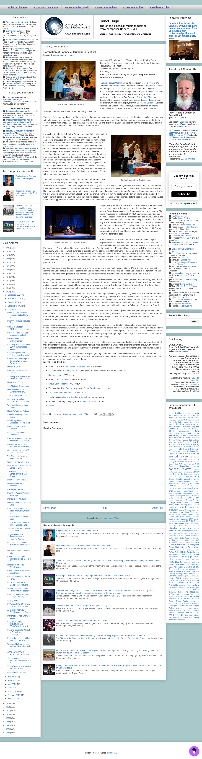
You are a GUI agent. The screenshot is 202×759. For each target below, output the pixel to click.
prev (197, 559)
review (171, 567)
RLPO (191, 567)
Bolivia (183, 433)
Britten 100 (189, 438)
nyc (193, 540)
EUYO (171, 488)
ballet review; (194, 422)
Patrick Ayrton (186, 284)
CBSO (193, 453)
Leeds (184, 515)
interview (173, 510)
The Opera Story (181, 596)
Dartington (178, 477)
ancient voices (193, 418)
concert (196, 466)
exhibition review (179, 488)
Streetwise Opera (193, 588)
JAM (170, 512)
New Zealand (188, 533)
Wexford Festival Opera (188, 612)
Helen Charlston (191, 227)
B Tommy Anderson (71, 370)
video (189, 605)
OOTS (191, 542)
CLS (176, 464)
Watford (189, 608)
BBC (179, 429)
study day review (176, 590)
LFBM (193, 517)
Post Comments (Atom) (109, 518)
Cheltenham (182, 459)
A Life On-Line (175, 413)
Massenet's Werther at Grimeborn (16, 433)
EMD (179, 483)
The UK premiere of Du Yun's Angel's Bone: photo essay (81, 605)
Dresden (172, 479)
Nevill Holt (195, 531)
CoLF (197, 464)
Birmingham (174, 433)
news (196, 533)
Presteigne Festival (15, 489)
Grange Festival (192, 500)
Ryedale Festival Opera (110, 83)
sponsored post (184, 585)
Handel (182, 507)
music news (185, 528)
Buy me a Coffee (188, 159)
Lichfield (172, 519)
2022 (8, 262)
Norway (187, 540)
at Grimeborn (76, 397)
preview (174, 561)
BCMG (171, 431)
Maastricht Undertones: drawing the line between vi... (19, 545)
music (192, 526)
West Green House (191, 610)
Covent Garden (180, 474)
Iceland (191, 507)
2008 (8, 722)
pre (193, 559)
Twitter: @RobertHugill (77, 7)
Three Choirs (175, 601)
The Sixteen (194, 596)
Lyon (197, 521)
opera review (67, 55)
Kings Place (189, 512)
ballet (175, 422)
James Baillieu (184, 218)
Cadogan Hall (193, 451)
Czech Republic (193, 474)
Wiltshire (196, 615)
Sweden (196, 590)
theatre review (193, 599)
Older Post (157, 507)
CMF (181, 464)
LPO (188, 521)
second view (194, 576)
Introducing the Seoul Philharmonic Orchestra (18, 354)
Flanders (178, 493)
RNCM (196, 567)
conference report (175, 472)
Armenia (180, 420)
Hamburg (172, 507)
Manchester (179, 523)
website (196, 608)
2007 (8, 725)
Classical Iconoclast (195, 379)
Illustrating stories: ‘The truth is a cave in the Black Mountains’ (84, 546)
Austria (191, 420)
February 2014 (14, 695)
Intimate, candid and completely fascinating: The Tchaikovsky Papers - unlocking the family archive (100, 635)
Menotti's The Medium (16, 499)
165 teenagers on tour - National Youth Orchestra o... (19, 660)
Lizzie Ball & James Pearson (183, 262)
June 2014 (12, 680)
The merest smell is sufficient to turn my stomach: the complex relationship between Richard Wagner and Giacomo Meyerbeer (25, 211)
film (186, 491)
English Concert (192, 483)
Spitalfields (173, 585)
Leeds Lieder (193, 515)
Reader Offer (174, 565)
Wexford (172, 612)
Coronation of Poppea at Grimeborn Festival (17, 334)
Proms (183, 562)
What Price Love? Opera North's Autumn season (18, 589)
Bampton (172, 424)
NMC (182, 536)
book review (193, 433)
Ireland (181, 510)
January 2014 (14, 699)
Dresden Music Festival (186, 479)
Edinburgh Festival (191, 481)
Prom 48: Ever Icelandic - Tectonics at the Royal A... (17, 315)
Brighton (179, 435)
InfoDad (196, 391)
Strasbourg (181, 588)
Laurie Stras (176, 293)
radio (188, 562)
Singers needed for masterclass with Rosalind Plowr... (15, 536)
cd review (181, 456)
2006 (8, 729)
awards (196, 420)
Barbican (180, 424)
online (186, 542)
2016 (8, 284)
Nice (178, 536)
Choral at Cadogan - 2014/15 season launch (18, 328)
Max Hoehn (183, 231)
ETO (191, 486)
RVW (197, 569)
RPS (188, 569)
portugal (178, 559)
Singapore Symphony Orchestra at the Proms (18, 400)
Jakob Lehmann (187, 299)
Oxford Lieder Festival (184, 552)
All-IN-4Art (182, 418)
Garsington (180, 496)
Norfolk (196, 535)
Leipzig (171, 517)
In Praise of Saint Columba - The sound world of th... (19, 605)
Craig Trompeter (178, 253)
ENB (183, 483)
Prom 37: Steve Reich (16, 480)
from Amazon (183, 352)
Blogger (112, 753)
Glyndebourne (193, 498)
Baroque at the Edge (191, 424)
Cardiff (187, 453)
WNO (191, 617)
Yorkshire (181, 620)
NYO (197, 540)
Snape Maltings (175, 580)
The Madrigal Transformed (18, 386)
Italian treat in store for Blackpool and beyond (17, 583)
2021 (8, 266)
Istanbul (188, 510)
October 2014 (14, 302)
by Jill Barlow (186, 447)
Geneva (188, 496)
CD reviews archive (133, 7)
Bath (170, 426)
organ (193, 550)
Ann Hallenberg (190, 280)
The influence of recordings (61, 392)
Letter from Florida (182, 517)
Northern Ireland (176, 540)
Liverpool (184, 519)
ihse (198, 507)
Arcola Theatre (155, 86)
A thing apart (12, 600)
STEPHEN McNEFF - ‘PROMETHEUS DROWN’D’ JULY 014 (17, 624)
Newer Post (49, 507)
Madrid (171, 523)
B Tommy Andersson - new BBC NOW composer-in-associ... (18, 346)
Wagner (196, 606)
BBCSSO (195, 429)
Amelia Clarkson (187, 266)
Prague (186, 559)
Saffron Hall (180, 571)
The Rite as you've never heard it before (17, 457)
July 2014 (12, 677)
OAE (175, 542)
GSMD (171, 504)
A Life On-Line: (188, 413)
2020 (8, 270)
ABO (170, 415)
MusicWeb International (189, 384)
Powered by (184, 203)
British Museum (194, 435)
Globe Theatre (176, 498)
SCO (197, 574)
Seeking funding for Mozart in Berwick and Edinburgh (18, 632)
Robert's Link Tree (17, 7)
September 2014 (15, 306)
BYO (178, 451)
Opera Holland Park (177, 544)
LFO (197, 517)
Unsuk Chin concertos (58, 384)
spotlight (195, 585)
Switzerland (173, 592)
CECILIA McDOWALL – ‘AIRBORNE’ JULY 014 (18, 653)
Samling (179, 574)
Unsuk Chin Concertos (16, 382)
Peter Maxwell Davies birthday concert (16, 340)
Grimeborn (55, 55)
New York (180, 533)
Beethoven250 (184, 431)
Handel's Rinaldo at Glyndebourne (15, 566)
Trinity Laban (189, 601)
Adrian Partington (188, 220)
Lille (177, 519)
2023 (8, 259)
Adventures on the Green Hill (186, 415)
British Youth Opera (176, 438)
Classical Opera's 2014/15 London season (18, 451)
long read (181, 521)
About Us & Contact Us (46, 7)
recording (195, 565)
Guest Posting (181, 504)
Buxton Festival (189, 442)
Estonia (186, 486)
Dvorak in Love (55, 375)
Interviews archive (159, 7)
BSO (190, 440)
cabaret (183, 451)
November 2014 (15, 298)
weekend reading (175, 610)
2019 (8, 273)
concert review (180, 469)
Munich (196, 523)
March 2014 (13, 691)
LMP (191, 519)
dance (171, 477)
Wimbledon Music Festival (178, 617)
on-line (181, 542)
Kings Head (178, 512)
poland (171, 559)
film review (192, 491)
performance (194, 554)
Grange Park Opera (178, 502)
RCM (197, 562)
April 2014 (12, 688)
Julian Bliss (186, 304)
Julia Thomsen (186, 236)
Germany (195, 496)
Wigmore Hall (176, 615)
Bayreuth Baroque (182, 426)
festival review (180, 491)
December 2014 (15, 295)
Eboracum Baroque (146, 103)
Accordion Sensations (16, 672)
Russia (192, 569)
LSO (193, 521)
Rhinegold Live (179, 567)
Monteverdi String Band (84, 388)
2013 (8, 703)
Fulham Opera (193, 493)
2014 (8, 292)
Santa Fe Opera (189, 574)
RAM (193, 562)
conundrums (187, 472)
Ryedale (172, 571)
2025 (8, 251)
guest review (193, 504)
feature (189, 488)
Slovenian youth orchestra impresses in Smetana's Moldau (82, 620)
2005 (8, 733)
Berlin (196, 431)
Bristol (185, 435)
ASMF (185, 420)
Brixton (178, 440)
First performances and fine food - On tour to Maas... (18, 639)
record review (185, 565)
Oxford (171, 552)
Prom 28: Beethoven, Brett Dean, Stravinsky (18, 595)
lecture (178, 515)
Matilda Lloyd (186, 306)
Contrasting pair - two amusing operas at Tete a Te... (19, 559)
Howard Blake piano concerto (15, 484)
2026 (8, 248)
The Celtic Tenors (178, 216)
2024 (8, 255)
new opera (172, 533)
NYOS (171, 542)
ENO (171, 486)
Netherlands (186, 531)
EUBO (196, 486)
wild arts (188, 615)
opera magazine (192, 544)
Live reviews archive (106, 7)
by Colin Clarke (189, 444)
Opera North (174, 547)
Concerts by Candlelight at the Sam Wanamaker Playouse (18, 361)
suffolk (188, 590)
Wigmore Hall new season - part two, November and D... (18, 646)
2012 (8, 707)
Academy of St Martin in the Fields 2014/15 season (18, 377)
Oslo (197, 550)
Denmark (188, 477)
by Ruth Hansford (183, 449)
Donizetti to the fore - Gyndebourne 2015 (16, 391)
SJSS (178, 578)
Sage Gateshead (192, 571)
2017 (8, 281)
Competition (184, 466)
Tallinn (180, 592)
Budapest (196, 440)
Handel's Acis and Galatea (18, 411)
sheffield (172, 578)
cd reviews (194, 457)
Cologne (172, 466)
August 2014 (13, 310)
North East (173, 538)
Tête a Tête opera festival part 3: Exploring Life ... (18, 523)
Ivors (197, 510)
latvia (197, 512)
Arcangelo (172, 420)
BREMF (172, 435)
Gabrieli (171, 496)
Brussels (184, 440)
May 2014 (12, 684)
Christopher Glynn (145, 97)
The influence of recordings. (19, 396)
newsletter (172, 536)
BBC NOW (186, 429)
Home (51, 406)
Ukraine (186, 603)
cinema (179, 461)
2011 (8, 711)
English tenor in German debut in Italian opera (77, 530)
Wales (171, 608)
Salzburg (172, 574)
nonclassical (189, 536)
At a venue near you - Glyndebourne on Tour (17, 611)
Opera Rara (186, 547)
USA (191, 603)
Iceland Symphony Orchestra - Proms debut (18, 422)
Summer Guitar (86, 401)
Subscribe (184, 194)
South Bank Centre (189, 582)
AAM (197, 413)
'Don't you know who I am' (18, 462)
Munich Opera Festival (176, 526)
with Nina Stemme (77, 366)
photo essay (184, 557)
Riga (187, 567)
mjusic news (189, 523)
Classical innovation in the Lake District (18, 572)
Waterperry (180, 608)
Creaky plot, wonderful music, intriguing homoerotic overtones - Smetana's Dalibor (93, 575)
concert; (196, 469)
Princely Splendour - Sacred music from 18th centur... (19, 439)
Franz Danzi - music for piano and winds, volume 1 (18, 510)
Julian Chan (183, 258)
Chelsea (172, 459)
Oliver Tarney (185, 238)
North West (184, 538)
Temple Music (189, 592)
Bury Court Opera (175, 442)
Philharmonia (174, 557)
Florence (185, 493)
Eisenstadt (172, 483)
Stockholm (172, 588)
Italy (193, 510)
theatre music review (177, 599)
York (175, 620)
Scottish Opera (183, 576)
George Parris (186, 260)
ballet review (183, 422)
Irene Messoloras (188, 225)
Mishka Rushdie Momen (187, 286)
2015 (8, 288)
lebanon (171, 515)
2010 (8, 714)
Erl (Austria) (178, 486)
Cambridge (173, 453)
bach (170, 422)
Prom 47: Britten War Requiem (16, 428)
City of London (187, 461)
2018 (8, 277)
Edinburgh (179, 481)
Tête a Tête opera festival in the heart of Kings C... (19, 667)
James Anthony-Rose (180, 273)
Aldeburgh (173, 418)
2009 (8, 718)
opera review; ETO (183, 550)
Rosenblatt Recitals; (177, 569)
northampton (195, 538)
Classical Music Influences (180, 139)
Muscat (186, 526)
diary (196, 476)
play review (194, 557)
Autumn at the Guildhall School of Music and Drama (17, 474)
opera (196, 542)
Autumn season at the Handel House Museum (18, 445)
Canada (181, 453)
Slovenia (185, 578)
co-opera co (189, 464)
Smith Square (194, 578)
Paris (184, 554)
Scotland (172, 576)
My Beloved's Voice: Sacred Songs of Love (19, 467)
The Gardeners (182, 594)
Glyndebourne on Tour (177, 500)
